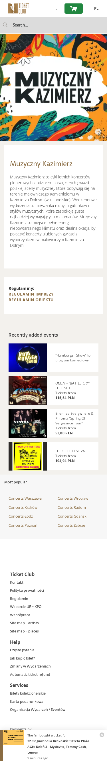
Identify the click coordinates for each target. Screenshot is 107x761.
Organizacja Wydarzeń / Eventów (37, 710)
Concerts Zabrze (71, 525)
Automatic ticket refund (30, 674)
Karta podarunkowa (26, 702)
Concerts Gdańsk (72, 516)
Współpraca (20, 615)
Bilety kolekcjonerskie (28, 693)
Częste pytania (22, 650)
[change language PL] (95, 8)
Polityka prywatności (27, 590)
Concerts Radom (72, 507)
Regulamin (19, 599)
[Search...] (5, 25)
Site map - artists (24, 623)
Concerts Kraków (23, 507)
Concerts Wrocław (73, 498)
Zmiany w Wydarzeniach (30, 666)
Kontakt (16, 582)
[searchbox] (53, 25)
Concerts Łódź (21, 516)
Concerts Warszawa (25, 498)
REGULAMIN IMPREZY (31, 294)
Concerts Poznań (23, 525)
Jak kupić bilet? (22, 658)
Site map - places (24, 631)
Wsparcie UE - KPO (26, 607)
